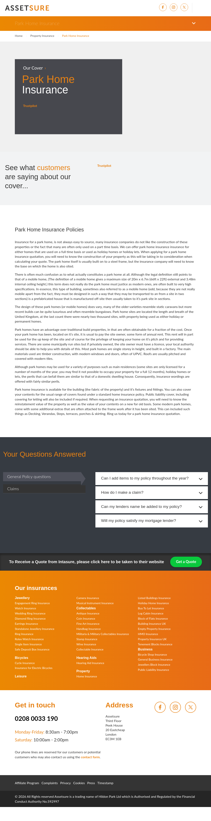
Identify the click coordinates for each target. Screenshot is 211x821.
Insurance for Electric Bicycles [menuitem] (33, 668)
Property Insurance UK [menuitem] (152, 639)
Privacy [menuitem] (65, 783)
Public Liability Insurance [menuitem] (153, 670)
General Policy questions (29, 476)
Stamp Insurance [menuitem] (86, 639)
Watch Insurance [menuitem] (25, 608)
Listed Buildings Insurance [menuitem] (154, 598)
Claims (13, 488)
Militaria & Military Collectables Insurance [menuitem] (102, 634)
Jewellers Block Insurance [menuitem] (154, 665)
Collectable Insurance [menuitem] (89, 649)
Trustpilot (30, 105)
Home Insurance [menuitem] (86, 676)
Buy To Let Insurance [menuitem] (151, 608)
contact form (90, 757)
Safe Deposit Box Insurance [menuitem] (32, 649)
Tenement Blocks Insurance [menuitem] (155, 644)
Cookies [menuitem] (79, 783)
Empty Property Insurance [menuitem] (154, 629)
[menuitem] (164, 7)
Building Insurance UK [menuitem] (152, 624)
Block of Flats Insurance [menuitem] (153, 618)
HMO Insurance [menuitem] (148, 634)
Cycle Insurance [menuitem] (25, 663)
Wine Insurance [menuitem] (86, 644)
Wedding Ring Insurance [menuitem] (30, 613)
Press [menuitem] (91, 783)
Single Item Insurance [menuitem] (28, 644)
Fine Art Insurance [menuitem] (88, 624)
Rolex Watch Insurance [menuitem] (29, 639)
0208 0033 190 (36, 718)
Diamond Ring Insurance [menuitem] (30, 618)
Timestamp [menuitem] (105, 783)
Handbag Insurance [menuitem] (88, 629)
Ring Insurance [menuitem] (24, 634)
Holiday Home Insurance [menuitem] (153, 603)
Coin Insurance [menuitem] (85, 618)
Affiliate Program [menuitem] (27, 783)
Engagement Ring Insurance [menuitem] (32, 603)
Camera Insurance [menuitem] (87, 598)
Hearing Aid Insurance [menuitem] (90, 663)
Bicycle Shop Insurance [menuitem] (152, 654)
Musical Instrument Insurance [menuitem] (95, 603)
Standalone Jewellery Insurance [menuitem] (34, 629)
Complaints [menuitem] (50, 783)
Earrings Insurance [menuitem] (26, 624)
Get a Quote (186, 562)
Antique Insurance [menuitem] (88, 613)
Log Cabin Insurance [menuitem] (150, 613)
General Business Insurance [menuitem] (155, 660)
